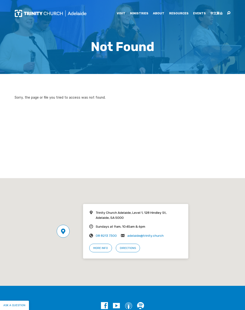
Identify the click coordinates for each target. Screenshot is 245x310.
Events (199, 13)
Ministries (139, 13)
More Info (100, 248)
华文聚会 (216, 13)
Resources (179, 13)
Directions (128, 248)
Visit (121, 13)
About (158, 13)
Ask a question (14, 305)
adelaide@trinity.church (145, 235)
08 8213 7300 (106, 235)
